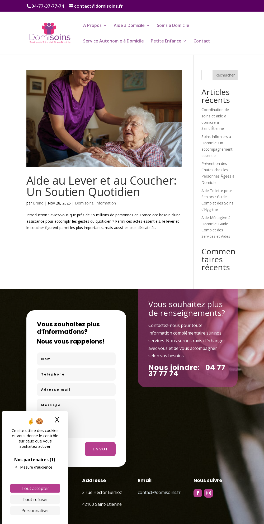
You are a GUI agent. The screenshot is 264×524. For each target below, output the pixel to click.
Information (106, 203)
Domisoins (84, 203)
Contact (202, 41)
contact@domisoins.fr (159, 492)
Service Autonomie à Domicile (113, 41)
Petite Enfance (166, 41)
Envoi (100, 448)
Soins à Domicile (173, 25)
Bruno (38, 203)
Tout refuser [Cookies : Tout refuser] (35, 499)
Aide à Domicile (129, 25)
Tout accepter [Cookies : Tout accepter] (35, 488)
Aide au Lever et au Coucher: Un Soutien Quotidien (101, 186)
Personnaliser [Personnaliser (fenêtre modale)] (35, 510)
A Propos (92, 25)
